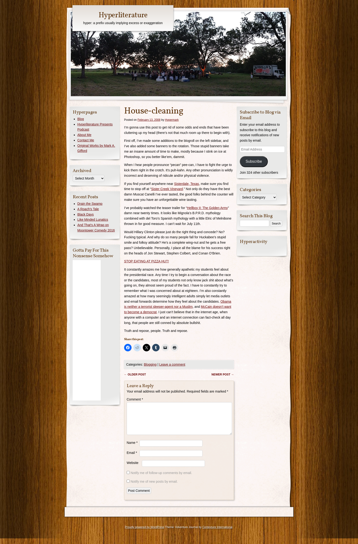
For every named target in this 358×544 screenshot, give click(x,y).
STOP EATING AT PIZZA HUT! (146, 261)
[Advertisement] (87, 330)
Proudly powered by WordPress (144, 532)
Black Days (85, 214)
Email (132, 458)
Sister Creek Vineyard (167, 189)
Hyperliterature (123, 15)
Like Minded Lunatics (92, 219)
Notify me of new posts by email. (154, 487)
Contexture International (217, 532)
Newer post (222, 374)
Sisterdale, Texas (186, 184)
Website (132, 468)
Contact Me (85, 140)
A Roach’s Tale (88, 209)
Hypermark (172, 119)
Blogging (150, 364)
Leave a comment (172, 364)
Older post (135, 374)
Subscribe (254, 161)
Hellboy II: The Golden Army (207, 208)
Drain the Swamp (89, 204)
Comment (135, 399)
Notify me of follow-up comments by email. (161, 478)
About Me (84, 135)
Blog (80, 119)
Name (132, 448)
